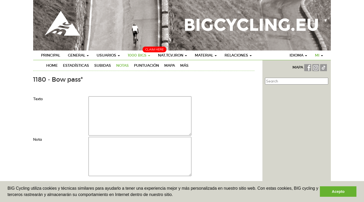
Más (184, 65)
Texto (38, 99)
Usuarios (108, 55)
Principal (50, 55)
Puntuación (146, 65)
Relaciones (238, 55)
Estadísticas (76, 65)
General (78, 55)
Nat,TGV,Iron (172, 55)
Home (52, 65)
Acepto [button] (338, 191)
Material (206, 55)
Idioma (298, 55)
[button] (174, 195)
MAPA (298, 67)
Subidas (102, 65)
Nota (37, 139)
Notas (122, 65)
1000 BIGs (139, 55)
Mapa (169, 65)
